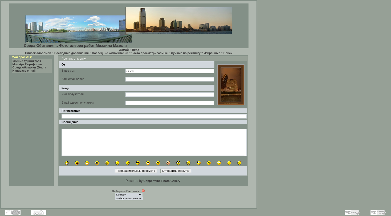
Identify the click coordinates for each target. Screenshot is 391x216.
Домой (124, 49)
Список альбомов (38, 53)
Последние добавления (71, 53)
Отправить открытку (176, 170)
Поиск (227, 53)
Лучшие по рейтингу (186, 53)
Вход (135, 49)
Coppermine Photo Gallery (161, 180)
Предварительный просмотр (136, 170)
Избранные (212, 53)
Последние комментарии (110, 53)
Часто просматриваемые (149, 53)
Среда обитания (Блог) (29, 67)
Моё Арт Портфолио (27, 64)
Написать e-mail (24, 70)
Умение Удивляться (27, 61)
